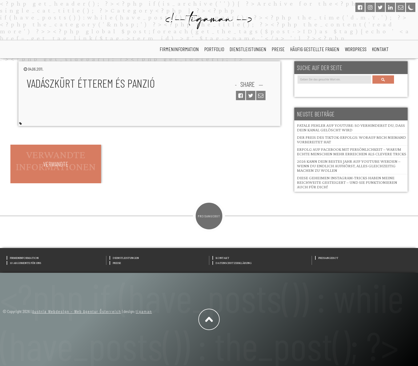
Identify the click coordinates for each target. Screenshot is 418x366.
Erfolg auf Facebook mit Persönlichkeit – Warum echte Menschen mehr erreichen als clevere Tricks (351, 151)
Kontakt (380, 49)
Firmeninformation (179, 49)
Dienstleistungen (248, 49)
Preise (278, 49)
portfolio (214, 49)
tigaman (144, 311)
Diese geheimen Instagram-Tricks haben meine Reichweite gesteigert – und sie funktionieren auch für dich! (347, 182)
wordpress (356, 49)
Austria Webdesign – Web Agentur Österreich (76, 311)
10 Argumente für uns (25, 263)
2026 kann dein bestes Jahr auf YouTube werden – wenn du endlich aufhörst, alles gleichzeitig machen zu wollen (348, 166)
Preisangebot (209, 216)
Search (383, 79)
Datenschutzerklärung (234, 263)
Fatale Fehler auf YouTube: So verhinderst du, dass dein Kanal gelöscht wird (351, 127)
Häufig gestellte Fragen (314, 49)
